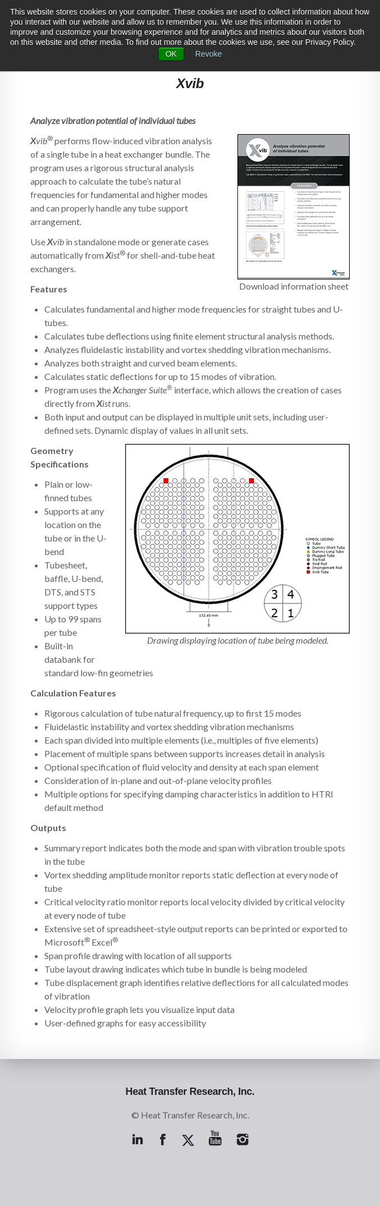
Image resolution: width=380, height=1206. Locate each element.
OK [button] (171, 53)
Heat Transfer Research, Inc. (190, 1091)
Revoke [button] (208, 53)
